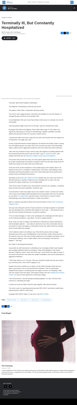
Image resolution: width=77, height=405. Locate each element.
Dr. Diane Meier (23, 196)
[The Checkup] (38, 341)
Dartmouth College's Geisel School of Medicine (40, 156)
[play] (4, 8)
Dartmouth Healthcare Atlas (29, 178)
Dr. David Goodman (50, 154)
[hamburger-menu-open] (3, 2)
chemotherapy (46, 299)
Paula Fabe (35, 299)
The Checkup (7, 366)
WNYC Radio (44, 294)
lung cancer (24, 299)
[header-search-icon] (72, 2)
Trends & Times (7, 17)
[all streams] (74, 8)
